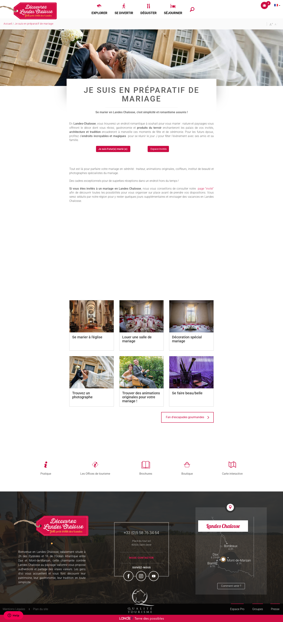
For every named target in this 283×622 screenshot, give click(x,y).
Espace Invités (158, 149)
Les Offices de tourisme (95, 473)
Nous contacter (141, 557)
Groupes (257, 609)
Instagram (141, 576)
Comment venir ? (231, 586)
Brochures (145, 473)
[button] (99, 9)
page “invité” (206, 188)
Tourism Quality (141, 600)
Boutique (187, 473)
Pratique (45, 473)
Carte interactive (232, 473)
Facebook (128, 576)
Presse (275, 609)
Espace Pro (237, 609)
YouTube (154, 576)
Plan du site (40, 609)
